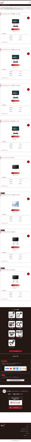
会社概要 (28, 426)
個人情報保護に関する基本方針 (25, 431)
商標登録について (27, 435)
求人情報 (28, 433)
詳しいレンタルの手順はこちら (15, 351)
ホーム (28, 424)
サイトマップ (27, 437)
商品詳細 (15, 29)
